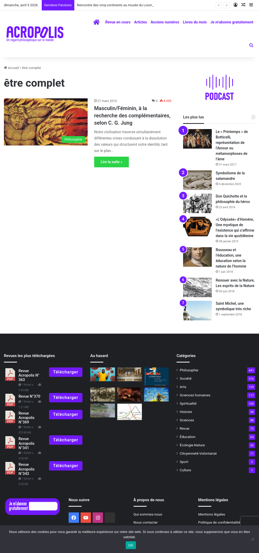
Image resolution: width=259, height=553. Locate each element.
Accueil (11, 68)
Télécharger (65, 372)
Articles (140, 22)
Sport (184, 462)
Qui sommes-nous (148, 514)
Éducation (188, 437)
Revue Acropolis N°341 (26, 443)
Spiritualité (188, 403)
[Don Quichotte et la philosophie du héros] (197, 203)
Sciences (187, 420)
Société (185, 378)
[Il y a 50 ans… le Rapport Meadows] (129, 412)
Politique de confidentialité (219, 522)
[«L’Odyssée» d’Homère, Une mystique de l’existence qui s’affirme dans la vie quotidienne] (197, 226)
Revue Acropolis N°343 (26, 469)
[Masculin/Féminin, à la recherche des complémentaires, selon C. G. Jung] (46, 121)
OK (130, 545)
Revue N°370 (29, 396)
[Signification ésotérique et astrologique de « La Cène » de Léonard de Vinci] (129, 374)
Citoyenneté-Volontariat (198, 453)
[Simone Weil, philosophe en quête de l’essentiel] (102, 394)
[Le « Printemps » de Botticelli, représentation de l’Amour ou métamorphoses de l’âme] (197, 139)
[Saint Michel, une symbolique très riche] (197, 310)
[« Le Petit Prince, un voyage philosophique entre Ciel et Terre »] (156, 376)
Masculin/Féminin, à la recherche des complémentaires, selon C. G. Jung (132, 115)
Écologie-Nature (192, 445)
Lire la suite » (111, 162)
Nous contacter (146, 522)
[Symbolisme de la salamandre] (197, 180)
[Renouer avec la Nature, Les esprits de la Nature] (197, 287)
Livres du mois (195, 22)
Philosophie (189, 370)
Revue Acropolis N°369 (26, 418)
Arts (183, 387)
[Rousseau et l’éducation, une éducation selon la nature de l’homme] (197, 257)
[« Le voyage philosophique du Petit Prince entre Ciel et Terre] (156, 394)
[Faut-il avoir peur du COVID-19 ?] (102, 374)
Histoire (186, 412)
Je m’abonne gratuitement (231, 22)
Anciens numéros (164, 22)
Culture (185, 470)
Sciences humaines (195, 395)
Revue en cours (118, 22)
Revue (184, 428)
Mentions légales (211, 514)
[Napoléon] (102, 410)
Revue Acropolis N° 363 (29, 375)
